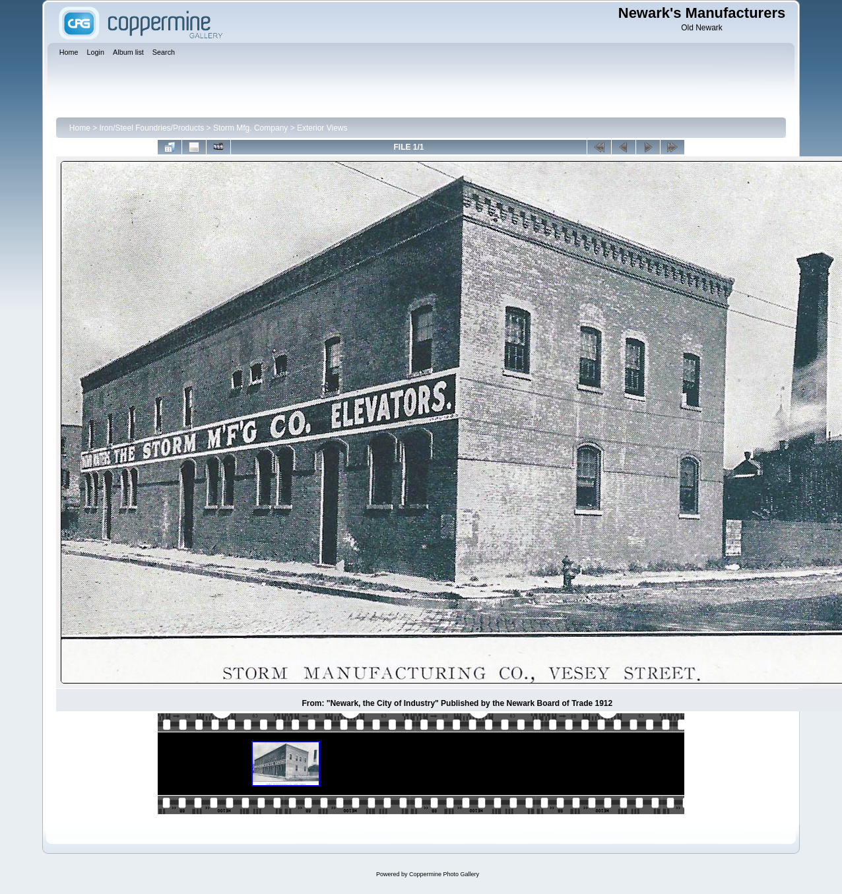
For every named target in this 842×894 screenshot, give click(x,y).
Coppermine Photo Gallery (444, 874)
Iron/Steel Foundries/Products (152, 128)
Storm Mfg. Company (250, 128)
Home (79, 128)
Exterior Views (322, 128)
